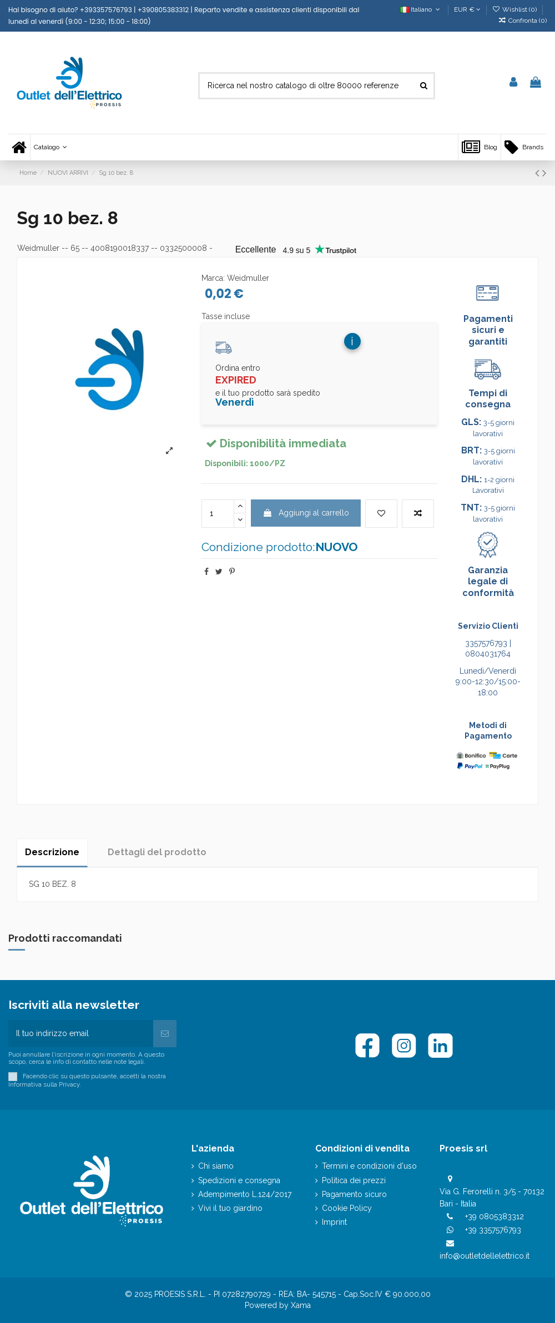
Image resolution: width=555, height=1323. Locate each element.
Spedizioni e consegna (239, 1180)
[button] (50, 147)
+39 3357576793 (493, 1229)
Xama (301, 1305)
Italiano (421, 9)
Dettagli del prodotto (157, 852)
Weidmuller (38, 248)
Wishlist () (515, 9)
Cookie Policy (347, 1208)
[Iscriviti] (164, 1033)
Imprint (334, 1222)
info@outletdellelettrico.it (484, 1255)
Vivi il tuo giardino (230, 1208)
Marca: (213, 278)
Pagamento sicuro (354, 1194)
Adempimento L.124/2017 (244, 1194)
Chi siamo (216, 1166)
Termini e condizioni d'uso (369, 1166)
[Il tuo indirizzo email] (80, 1033)
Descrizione (52, 852)
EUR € (467, 9)
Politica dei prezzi (354, 1180)
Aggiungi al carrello (306, 512)
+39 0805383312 (494, 1216)
